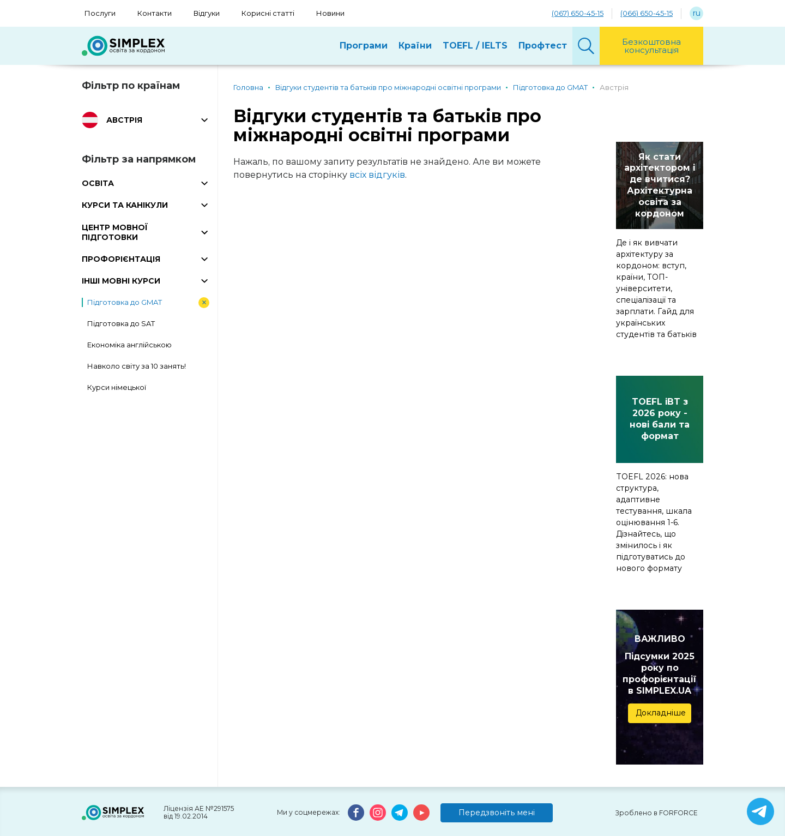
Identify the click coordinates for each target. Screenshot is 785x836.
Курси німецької (116, 387)
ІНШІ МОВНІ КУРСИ (121, 281)
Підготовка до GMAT (124, 302)
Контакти (154, 13)
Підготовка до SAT (121, 323)
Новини (330, 13)
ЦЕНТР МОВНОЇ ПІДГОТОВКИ (115, 232)
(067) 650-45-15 (577, 13)
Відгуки (207, 13)
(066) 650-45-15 (646, 13)
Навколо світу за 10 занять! (136, 366)
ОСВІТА (98, 183)
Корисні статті (267, 13)
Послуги (100, 13)
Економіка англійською (129, 344)
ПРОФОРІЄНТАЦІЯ (121, 259)
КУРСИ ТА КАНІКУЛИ (125, 205)
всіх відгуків (377, 175)
